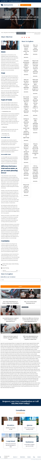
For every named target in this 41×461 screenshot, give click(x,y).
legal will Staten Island (34, 343)
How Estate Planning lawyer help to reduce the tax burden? (26, 49)
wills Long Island (20, 373)
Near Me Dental (4, 387)
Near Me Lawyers (10, 387)
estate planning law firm (8, 5)
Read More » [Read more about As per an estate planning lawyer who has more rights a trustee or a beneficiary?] (35, 115)
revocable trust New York (26, 363)
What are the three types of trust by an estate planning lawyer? (26, 84)
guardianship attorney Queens (18, 383)
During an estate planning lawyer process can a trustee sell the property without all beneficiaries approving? (26, 128)
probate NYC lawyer (31, 360)
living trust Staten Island (9, 346)
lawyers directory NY (16, 363)
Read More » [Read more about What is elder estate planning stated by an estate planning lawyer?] (35, 132)
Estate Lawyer (8, 264)
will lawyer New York (22, 367)
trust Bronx (20, 364)
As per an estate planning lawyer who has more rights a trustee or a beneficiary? (35, 104)
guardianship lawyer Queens (18, 386)
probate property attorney (11, 361)
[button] (19, 5)
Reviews (28, 457)
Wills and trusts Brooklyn (28, 369)
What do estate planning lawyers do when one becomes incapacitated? (35, 149)
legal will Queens (26, 343)
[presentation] (9, 283)
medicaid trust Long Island (29, 346)
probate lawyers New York (31, 357)
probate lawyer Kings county (27, 355)
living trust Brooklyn (5, 344)
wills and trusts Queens (29, 370)
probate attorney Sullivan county (26, 354)
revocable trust (14, 364)
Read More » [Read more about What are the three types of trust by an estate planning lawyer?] (26, 91)
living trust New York (22, 344)
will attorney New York (8, 366)
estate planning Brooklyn (32, 377)
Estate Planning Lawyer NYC (6, 386)
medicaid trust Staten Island (31, 347)
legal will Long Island (5, 343)
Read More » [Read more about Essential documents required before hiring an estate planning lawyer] (26, 74)
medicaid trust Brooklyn (19, 346)
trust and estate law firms (29, 375)
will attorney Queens (24, 366)
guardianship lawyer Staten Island (31, 386)
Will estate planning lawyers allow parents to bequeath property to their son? (35, 85)
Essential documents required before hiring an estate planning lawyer (26, 66)
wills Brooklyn (9, 372)
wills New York (27, 373)
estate (3, 264)
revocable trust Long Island (6, 363)
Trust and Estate (4, 254)
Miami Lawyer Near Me (28, 372)
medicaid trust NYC (11, 347)
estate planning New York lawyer (11, 380)
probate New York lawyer (21, 360)
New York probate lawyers (17, 349)
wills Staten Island (34, 373)
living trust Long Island (13, 344)
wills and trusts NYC (20, 370)
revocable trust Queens (6, 364)
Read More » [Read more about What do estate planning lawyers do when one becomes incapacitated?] (35, 157)
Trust (5, 265)
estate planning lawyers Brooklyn (20, 377)
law (3, 265)
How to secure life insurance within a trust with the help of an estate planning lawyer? (35, 172)
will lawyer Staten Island (9, 369)
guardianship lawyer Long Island (19, 384)
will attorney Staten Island (34, 366)
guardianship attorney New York (29, 381)
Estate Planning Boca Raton (18, 372)
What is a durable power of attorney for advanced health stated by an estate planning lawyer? (26, 151)
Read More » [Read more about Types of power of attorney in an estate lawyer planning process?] (26, 178)
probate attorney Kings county (17, 351)
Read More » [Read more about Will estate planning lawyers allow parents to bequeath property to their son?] (35, 93)
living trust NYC (30, 344)
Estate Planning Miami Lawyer (11, 373)
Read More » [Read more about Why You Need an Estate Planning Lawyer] (35, 54)
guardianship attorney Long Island (15, 381)
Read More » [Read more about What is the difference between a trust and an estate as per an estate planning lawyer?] (35, 76)
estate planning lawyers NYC (7, 375)
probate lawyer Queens (20, 357)
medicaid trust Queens (20, 347)
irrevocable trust (6, 157)
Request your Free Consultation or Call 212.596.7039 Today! (20, 402)
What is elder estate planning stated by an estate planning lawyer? (35, 124)
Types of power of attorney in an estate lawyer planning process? (26, 170)
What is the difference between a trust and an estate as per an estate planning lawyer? (35, 67)
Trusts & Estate (8, 4)
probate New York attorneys (10, 360)
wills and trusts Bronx (18, 369)
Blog (34, 457)
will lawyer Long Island (13, 367)
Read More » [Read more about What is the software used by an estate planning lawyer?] (26, 195)
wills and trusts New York (10, 370)
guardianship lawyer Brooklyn (7, 384)
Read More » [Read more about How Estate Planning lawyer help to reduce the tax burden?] (26, 57)
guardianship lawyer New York (33, 384)
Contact (39, 457)
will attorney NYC (16, 366)
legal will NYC (19, 343)
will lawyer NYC (30, 367)
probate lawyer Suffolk (23, 358)
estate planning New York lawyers (25, 380)
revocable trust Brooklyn (34, 361)
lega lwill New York (13, 343)
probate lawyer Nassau (10, 357)
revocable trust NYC (36, 363)
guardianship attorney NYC (6, 383)
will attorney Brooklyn (26, 364)
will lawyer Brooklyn (5, 367)
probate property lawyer (23, 361)
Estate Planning (15, 264)
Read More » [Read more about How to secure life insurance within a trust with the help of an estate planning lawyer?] (35, 181)
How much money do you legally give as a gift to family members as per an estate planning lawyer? (26, 104)
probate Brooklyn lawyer (15, 355)
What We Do (22, 457)
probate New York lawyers (18, 375)
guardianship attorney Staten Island (32, 383)
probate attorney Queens (30, 352)
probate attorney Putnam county (18, 352)
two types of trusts (9, 102)
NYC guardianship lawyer (28, 349)
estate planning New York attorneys (20, 378)
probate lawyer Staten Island (12, 358)
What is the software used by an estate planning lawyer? (26, 188)
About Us (14, 457)
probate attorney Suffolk (14, 354)
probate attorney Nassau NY (31, 351)
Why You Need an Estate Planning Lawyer (35, 48)
